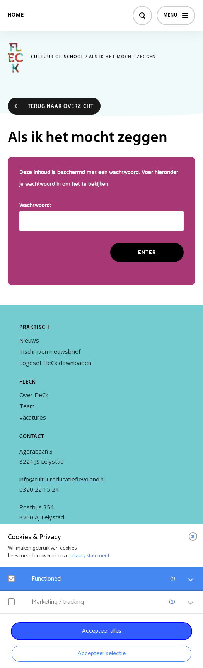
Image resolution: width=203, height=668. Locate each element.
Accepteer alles (101, 631)
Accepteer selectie (102, 653)
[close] (193, 536)
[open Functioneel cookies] (190, 579)
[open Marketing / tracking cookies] (190, 603)
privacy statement (89, 556)
